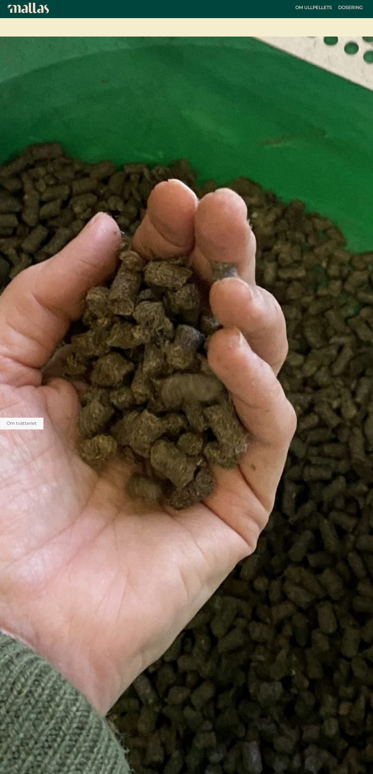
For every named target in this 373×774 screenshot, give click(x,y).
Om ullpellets (313, 7)
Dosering (350, 7)
